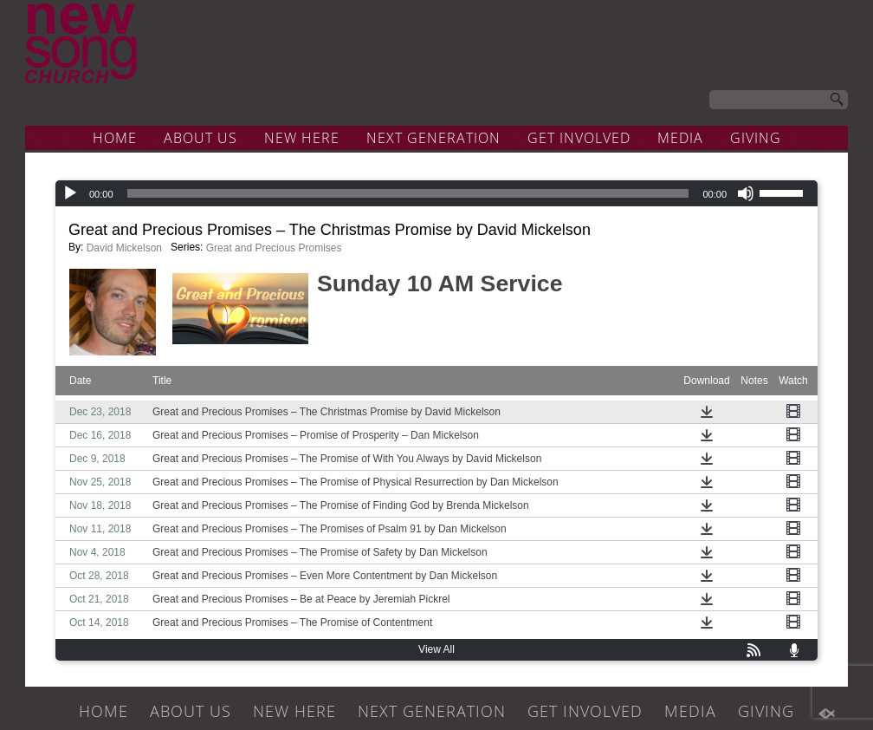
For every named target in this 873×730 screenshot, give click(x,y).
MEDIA (680, 137)
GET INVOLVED (578, 137)
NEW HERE (302, 137)
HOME (115, 137)
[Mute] (745, 193)
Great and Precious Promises (274, 248)
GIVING (755, 137)
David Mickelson (124, 248)
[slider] (408, 193)
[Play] (70, 193)
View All (436, 649)
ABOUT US (200, 137)
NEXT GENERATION (433, 137)
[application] (436, 193)
